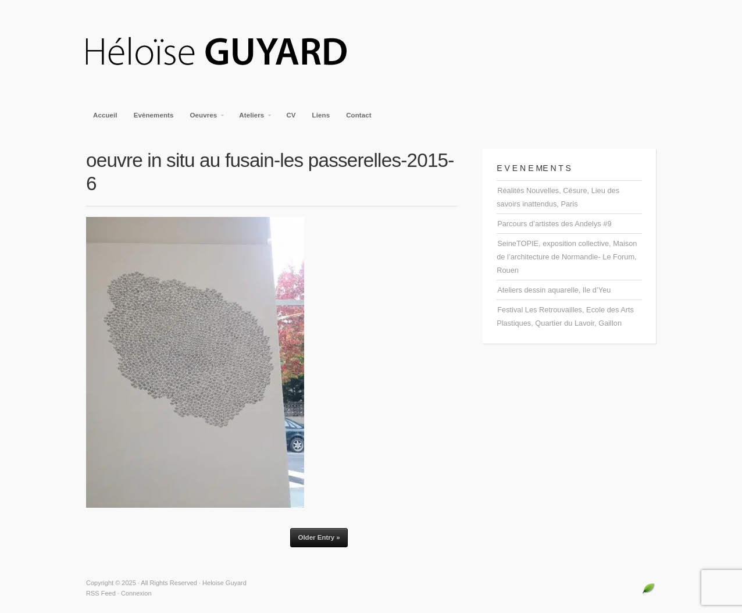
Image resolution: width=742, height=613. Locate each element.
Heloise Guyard (225, 52)
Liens (321, 115)
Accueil (105, 115)
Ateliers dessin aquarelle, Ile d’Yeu (554, 290)
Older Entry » (319, 537)
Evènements (154, 115)
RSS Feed (101, 593)
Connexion (136, 593)
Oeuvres (204, 119)
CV (290, 115)
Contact (359, 115)
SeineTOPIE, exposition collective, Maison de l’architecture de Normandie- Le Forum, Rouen (567, 257)
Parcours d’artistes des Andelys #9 (554, 223)
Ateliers (252, 119)
